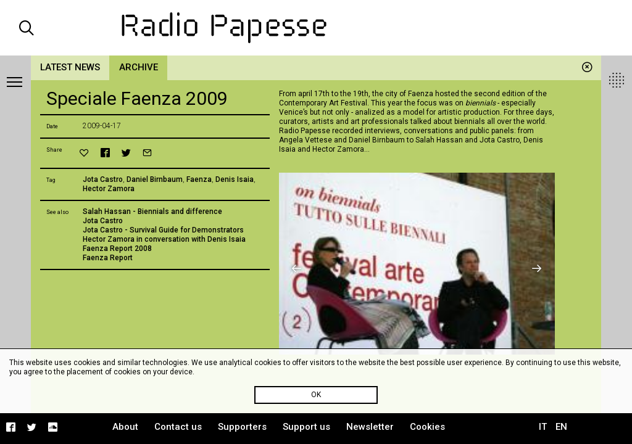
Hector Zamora (109, 188)
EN (561, 426)
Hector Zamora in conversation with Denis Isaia (164, 239)
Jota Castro (103, 179)
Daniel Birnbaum (155, 179)
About (125, 426)
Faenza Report (108, 257)
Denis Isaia (234, 179)
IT (543, 426)
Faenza (199, 179)
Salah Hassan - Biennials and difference (152, 211)
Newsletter (370, 426)
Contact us (178, 426)
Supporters (242, 426)
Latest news (70, 67)
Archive (138, 67)
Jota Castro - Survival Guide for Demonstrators (163, 230)
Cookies (427, 426)
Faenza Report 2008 (117, 248)
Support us (306, 426)
